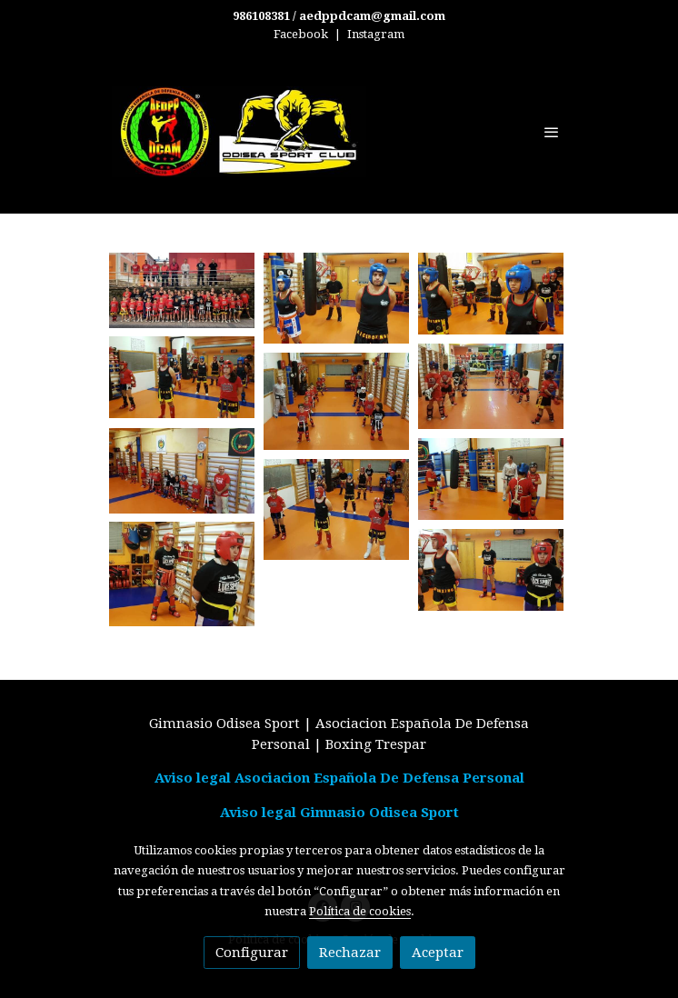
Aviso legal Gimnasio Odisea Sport (339, 812)
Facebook (301, 34)
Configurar (251, 952)
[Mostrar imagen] (181, 290)
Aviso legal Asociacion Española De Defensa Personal (339, 778)
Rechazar (350, 952)
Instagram (375, 34)
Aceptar (438, 952)
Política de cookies (360, 911)
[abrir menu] (551, 132)
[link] (239, 131)
